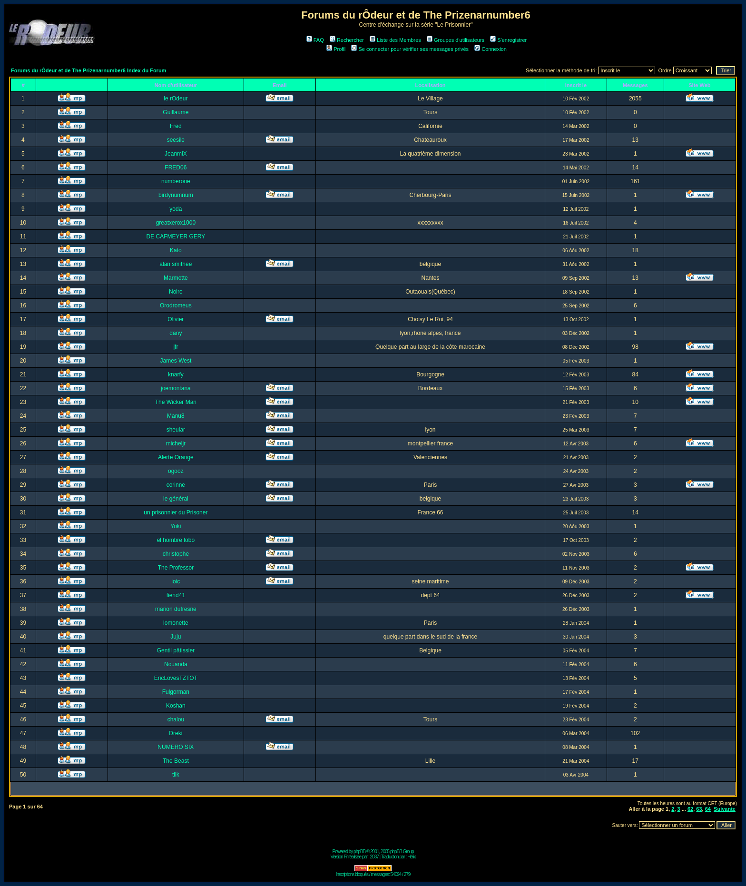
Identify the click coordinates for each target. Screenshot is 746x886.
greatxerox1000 (176, 222)
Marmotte (176, 278)
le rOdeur (175, 98)
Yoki (175, 526)
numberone (175, 181)
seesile (176, 140)
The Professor (176, 567)
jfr (175, 347)
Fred (176, 126)
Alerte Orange (176, 457)
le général (175, 498)
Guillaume (175, 112)
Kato (176, 250)
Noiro (176, 291)
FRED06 (175, 167)
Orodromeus (176, 305)
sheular (176, 429)
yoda (175, 209)
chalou (175, 719)
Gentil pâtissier (176, 650)
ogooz (176, 471)
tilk (175, 774)
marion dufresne (175, 609)
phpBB (359, 851)
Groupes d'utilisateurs (455, 40)
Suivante (725, 809)
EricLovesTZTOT (175, 678)
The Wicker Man (175, 402)
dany (175, 333)
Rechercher (347, 40)
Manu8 (176, 416)
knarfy (176, 374)
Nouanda (175, 664)
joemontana (176, 388)
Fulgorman (175, 692)
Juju (175, 636)
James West (175, 360)
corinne (176, 485)
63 (699, 809)
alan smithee (175, 264)
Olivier (175, 319)
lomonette (175, 623)
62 (690, 809)
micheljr (176, 443)
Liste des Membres (395, 40)
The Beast (176, 761)
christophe (176, 554)
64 (708, 809)
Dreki (175, 733)
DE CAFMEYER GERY (175, 236)
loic (175, 581)
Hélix (411, 856)
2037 (374, 856)
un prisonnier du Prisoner (175, 512)
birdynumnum (175, 195)
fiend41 (176, 595)
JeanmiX (176, 153)
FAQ (315, 40)
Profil (335, 49)
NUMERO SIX (175, 747)
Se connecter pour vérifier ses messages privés (410, 49)
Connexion (490, 49)
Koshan (176, 705)
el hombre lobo (176, 540)
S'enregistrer (508, 40)
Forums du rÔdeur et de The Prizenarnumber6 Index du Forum (88, 70)
